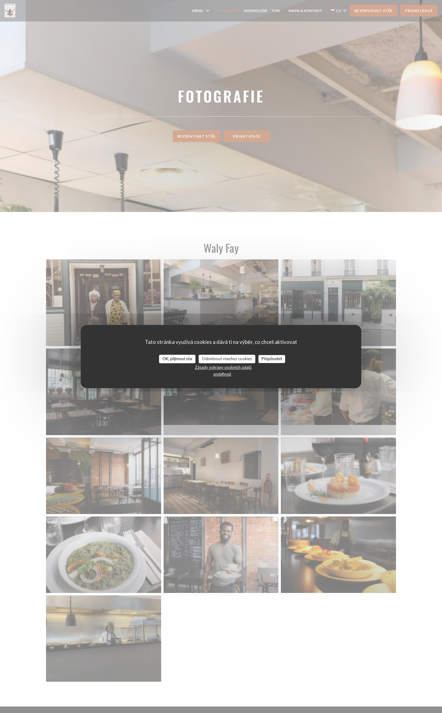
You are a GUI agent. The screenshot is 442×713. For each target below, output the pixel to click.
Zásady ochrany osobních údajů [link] (223, 367)
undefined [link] (222, 374)
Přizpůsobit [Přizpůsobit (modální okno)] (272, 358)
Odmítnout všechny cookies (227, 358)
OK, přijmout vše (177, 358)
